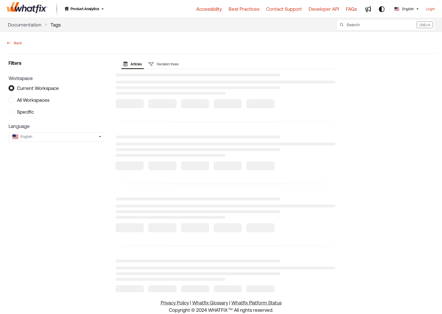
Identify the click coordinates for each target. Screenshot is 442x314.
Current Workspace (38, 88)
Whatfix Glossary (210, 303)
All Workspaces (33, 100)
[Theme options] (381, 9)
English (404, 9)
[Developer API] (324, 9)
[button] (386, 24)
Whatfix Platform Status (256, 303)
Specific (25, 112)
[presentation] (133, 64)
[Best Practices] (244, 9)
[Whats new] (368, 9)
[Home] (27, 9)
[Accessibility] (209, 9)
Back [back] (14, 43)
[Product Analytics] (83, 9)
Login (430, 9)
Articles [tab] (132, 64)
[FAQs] (351, 9)
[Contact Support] (284, 9)
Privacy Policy (175, 303)
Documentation (24, 25)
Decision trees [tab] (163, 64)
